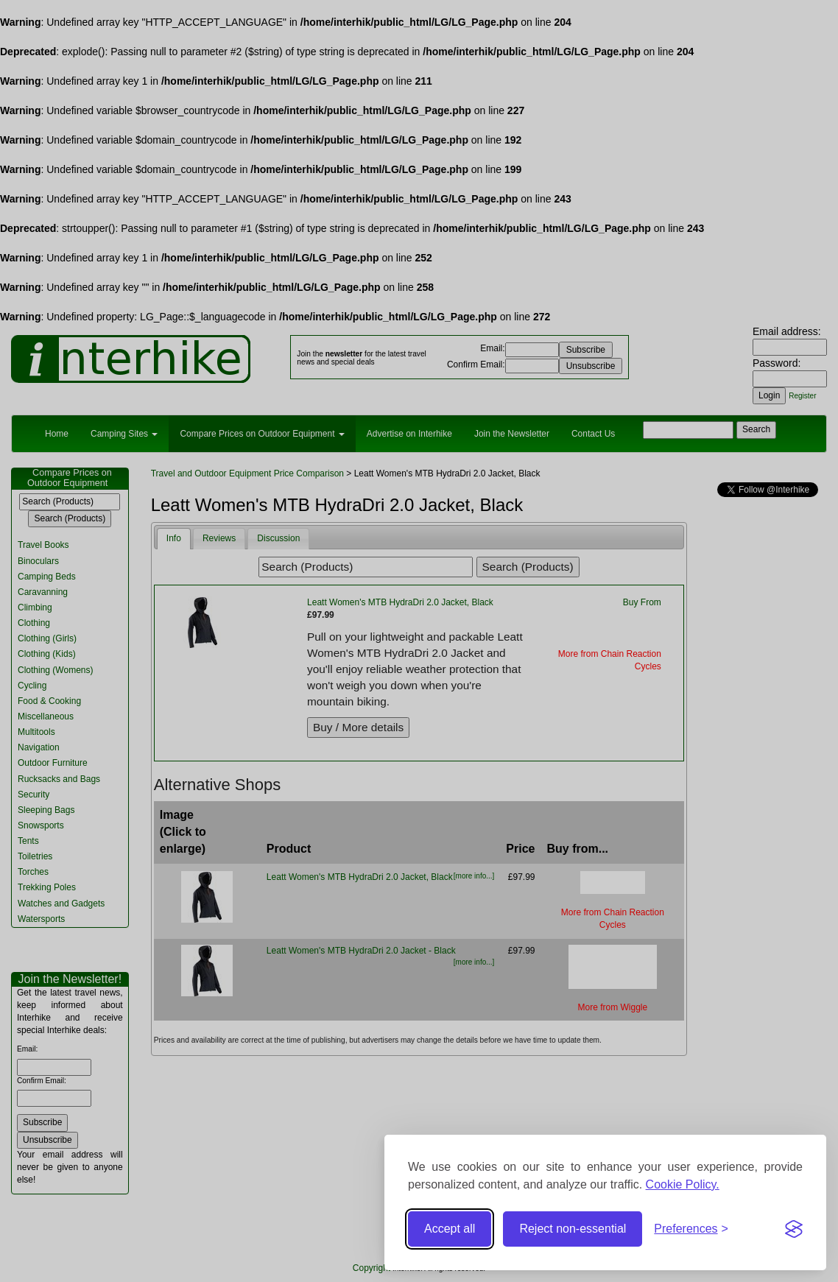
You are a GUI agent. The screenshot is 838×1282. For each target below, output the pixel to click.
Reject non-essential (572, 1228)
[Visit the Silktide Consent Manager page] (794, 1229)
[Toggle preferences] (691, 1229)
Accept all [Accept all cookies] (449, 1228)
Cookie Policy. (682, 1184)
